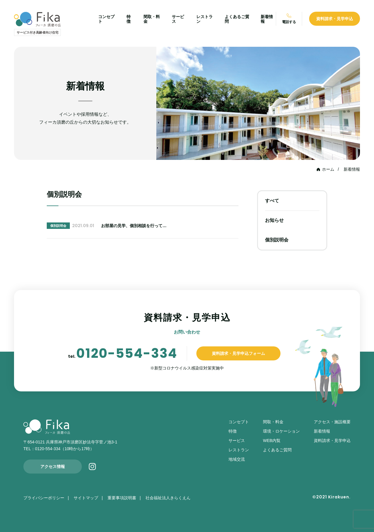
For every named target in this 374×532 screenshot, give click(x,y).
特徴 (129, 19)
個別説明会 (276, 239)
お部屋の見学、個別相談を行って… (134, 225)
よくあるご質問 (277, 450)
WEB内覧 (271, 440)
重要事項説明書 (122, 497)
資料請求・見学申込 (334, 18)
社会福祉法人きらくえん (168, 497)
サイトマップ (86, 497)
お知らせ (274, 220)
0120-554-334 (126, 353)
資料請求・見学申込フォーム (238, 353)
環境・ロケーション (281, 431)
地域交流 (236, 459)
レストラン (238, 450)
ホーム (328, 169)
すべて (272, 200)
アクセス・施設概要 (332, 421)
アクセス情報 (52, 466)
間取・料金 (273, 421)
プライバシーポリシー (43, 497)
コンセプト (238, 421)
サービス (236, 440)
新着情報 (352, 169)
